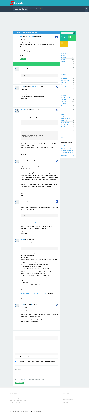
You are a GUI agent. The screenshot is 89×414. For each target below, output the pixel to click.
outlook (65, 150)
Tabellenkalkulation (65, 80)
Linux (62, 76)
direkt (20, 402)
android (71, 150)
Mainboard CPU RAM (65, 97)
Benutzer (60, 9)
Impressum (65, 396)
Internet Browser (64, 93)
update (62, 154)
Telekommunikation (65, 118)
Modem (62, 116)
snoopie (33, 36)
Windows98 (63, 70)
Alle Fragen (37, 9)
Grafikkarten (63, 99)
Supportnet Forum (20, 9)
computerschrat (33, 86)
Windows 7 (63, 57)
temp (62, 137)
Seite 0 (11, 396)
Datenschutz (65, 402)
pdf (73, 155)
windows (69, 146)
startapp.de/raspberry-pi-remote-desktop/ (30, 222)
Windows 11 (63, 51)
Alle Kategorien (64, 49)
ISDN (62, 112)
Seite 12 (18, 400)
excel (63, 146)
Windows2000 (64, 63)
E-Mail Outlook (64, 88)
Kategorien (55, 9)
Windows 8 (63, 55)
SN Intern (63, 133)
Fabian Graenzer (29, 411)
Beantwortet (23, 68)
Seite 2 (17, 396)
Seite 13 (21, 400)
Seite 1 (14, 396)
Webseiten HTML (64, 124)
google (65, 152)
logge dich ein (18, 379)
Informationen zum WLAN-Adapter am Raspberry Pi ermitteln (33, 293)
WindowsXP (63, 61)
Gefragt (21, 36)
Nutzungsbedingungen (68, 399)
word (68, 150)
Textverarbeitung (64, 78)
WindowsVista (64, 59)
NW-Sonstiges (64, 120)
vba (66, 146)
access (65, 154)
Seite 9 (23, 398)
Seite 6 (14, 398)
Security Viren (64, 86)
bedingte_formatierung (65, 155)
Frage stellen (64, 9)
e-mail (71, 155)
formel (62, 152)
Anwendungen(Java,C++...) (66, 126)
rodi (31, 109)
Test (62, 135)
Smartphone (63, 103)
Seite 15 (12, 402)
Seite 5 (11, 398)
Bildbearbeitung (64, 84)
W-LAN (29, 36)
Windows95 (63, 72)
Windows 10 (63, 53)
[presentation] (24, 375)
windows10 (63, 148)
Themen (51, 9)
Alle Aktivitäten (31, 9)
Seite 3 (20, 396)
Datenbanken (64, 82)
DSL (62, 110)
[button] (18, 337)
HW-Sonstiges (64, 107)
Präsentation (64, 91)
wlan (69, 152)
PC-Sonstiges (64, 128)
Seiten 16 (16, 402)
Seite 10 (11, 400)
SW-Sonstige (63, 95)
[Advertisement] (44, 21)
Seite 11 (15, 400)
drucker (71, 152)
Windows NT (63, 65)
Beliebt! (41, 9)
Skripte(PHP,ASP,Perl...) (66, 122)
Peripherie (63, 101)
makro (69, 148)
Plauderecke (63, 131)
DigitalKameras (64, 105)
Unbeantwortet (46, 9)
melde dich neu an (26, 379)
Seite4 (23, 396)
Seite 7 (17, 398)
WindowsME (63, 68)
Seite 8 (20, 398)
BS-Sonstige (63, 74)
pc (67, 152)
